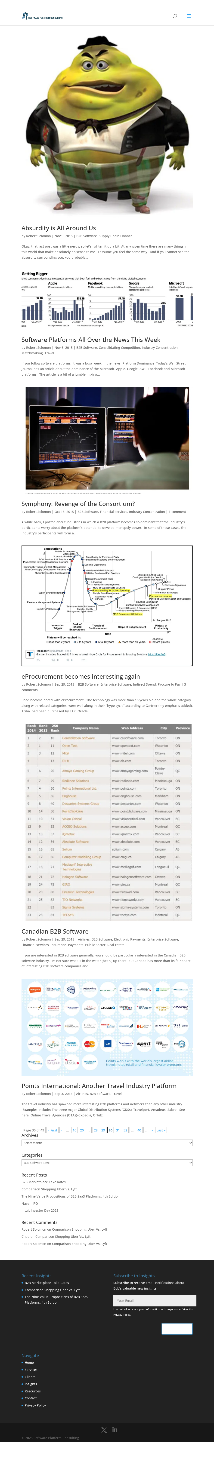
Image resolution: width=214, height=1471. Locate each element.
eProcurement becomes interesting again (81, 676)
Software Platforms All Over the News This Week (91, 339)
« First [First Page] (52, 1130)
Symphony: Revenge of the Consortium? (78, 504)
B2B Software (86, 236)
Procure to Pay (169, 684)
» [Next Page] (152, 1130)
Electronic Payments (130, 939)
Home (29, 1362)
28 (96, 1130)
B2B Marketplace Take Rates (44, 1182)
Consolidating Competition (119, 347)
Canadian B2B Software (55, 931)
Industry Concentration (160, 347)
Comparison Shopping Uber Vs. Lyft (49, 1189)
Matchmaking (32, 353)
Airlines (84, 939)
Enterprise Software (115, 684)
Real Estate (115, 945)
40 (139, 1130)
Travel (49, 353)
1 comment (177, 511)
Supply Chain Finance (115, 236)
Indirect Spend (144, 684)
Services (31, 1369)
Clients (30, 1377)
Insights (31, 1384)
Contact (31, 1398)
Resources (33, 1391)
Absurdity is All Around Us (59, 228)
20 (82, 1130)
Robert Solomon (38, 236)
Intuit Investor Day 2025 (40, 1210)
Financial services (113, 511)
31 (118, 1130)
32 (125, 1130)
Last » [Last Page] (161, 1130)
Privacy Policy (121, 1314)
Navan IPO (30, 1203)
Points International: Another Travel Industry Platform (99, 1086)
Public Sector (95, 945)
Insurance (58, 945)
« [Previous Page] (61, 1130)
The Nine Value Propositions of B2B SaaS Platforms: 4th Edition (71, 1196)
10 (74, 1130)
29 (103, 1130)
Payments (75, 945)
